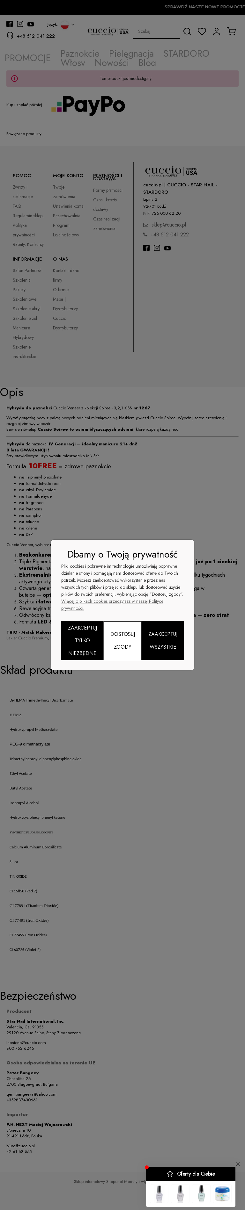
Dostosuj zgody (122, 640)
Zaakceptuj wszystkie (162, 640)
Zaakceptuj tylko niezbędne (82, 640)
